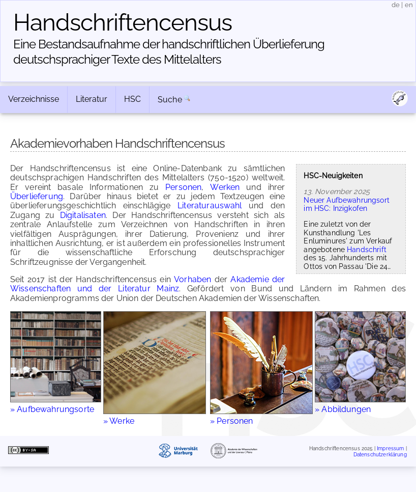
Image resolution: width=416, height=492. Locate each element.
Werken (225, 187)
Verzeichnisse (33, 99)
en (409, 5)
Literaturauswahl (209, 205)
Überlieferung (36, 196)
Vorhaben (192, 279)
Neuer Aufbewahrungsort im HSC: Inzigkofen (347, 204)
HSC (132, 99)
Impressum (390, 448)
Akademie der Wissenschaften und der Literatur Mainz (147, 284)
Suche (170, 99)
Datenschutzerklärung (380, 454)
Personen (183, 187)
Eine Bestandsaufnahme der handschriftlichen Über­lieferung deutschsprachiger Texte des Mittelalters (168, 52)
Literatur (91, 99)
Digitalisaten (83, 215)
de (396, 5)
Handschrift (367, 249)
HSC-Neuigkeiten (333, 175)
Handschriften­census (122, 22)
